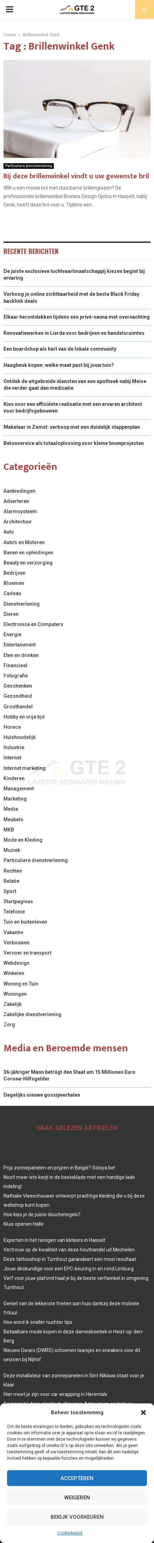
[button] (143, 1412)
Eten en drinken (21, 655)
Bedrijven (15, 573)
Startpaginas (18, 901)
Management (19, 788)
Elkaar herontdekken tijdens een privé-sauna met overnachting (77, 317)
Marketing (15, 799)
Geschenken (18, 686)
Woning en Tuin (21, 984)
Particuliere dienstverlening (28, 166)
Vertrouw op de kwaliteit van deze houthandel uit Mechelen (69, 1249)
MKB (9, 830)
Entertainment (20, 645)
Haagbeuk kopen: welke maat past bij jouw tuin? (59, 365)
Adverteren (16, 501)
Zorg (9, 1024)
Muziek (12, 850)
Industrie (14, 747)
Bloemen (14, 583)
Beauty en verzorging (28, 563)
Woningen (15, 994)
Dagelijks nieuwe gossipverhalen (42, 1095)
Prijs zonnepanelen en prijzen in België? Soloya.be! (59, 1168)
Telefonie (14, 911)
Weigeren (77, 1497)
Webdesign (17, 963)
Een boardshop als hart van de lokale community (60, 349)
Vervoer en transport (27, 953)
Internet (12, 757)
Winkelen (14, 973)
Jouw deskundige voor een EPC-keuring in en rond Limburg (69, 1268)
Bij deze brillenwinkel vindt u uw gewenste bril (76, 176)
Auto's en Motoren (24, 542)
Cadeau (12, 593)
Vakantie (13, 932)
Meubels (13, 819)
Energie (12, 634)
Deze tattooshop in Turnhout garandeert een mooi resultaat (70, 1259)
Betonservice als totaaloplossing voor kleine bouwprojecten (74, 443)
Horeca (12, 727)
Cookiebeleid (69, 1533)
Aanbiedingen (20, 491)
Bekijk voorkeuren (77, 1517)
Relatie (11, 881)
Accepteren (77, 1478)
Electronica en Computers (33, 624)
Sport (10, 891)
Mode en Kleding (23, 840)
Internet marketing (25, 768)
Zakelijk (12, 1004)
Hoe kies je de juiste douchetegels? (42, 1214)
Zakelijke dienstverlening (33, 1014)
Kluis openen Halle (24, 1224)
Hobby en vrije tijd (24, 717)
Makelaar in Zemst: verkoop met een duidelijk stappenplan (72, 427)
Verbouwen (17, 942)
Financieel (15, 665)
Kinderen (14, 778)
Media (11, 809)
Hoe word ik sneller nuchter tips (38, 1322)
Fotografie (16, 675)
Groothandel (18, 706)
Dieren (11, 614)
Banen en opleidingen (28, 552)
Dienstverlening (22, 604)
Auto (9, 532)
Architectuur (18, 521)
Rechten (13, 871)
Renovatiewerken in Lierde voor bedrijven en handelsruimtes (74, 333)
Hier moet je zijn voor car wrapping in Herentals (55, 1394)
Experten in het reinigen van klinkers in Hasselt (54, 1240)
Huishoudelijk (20, 737)
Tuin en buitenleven (25, 922)
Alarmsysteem (20, 511)
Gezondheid (18, 696)
